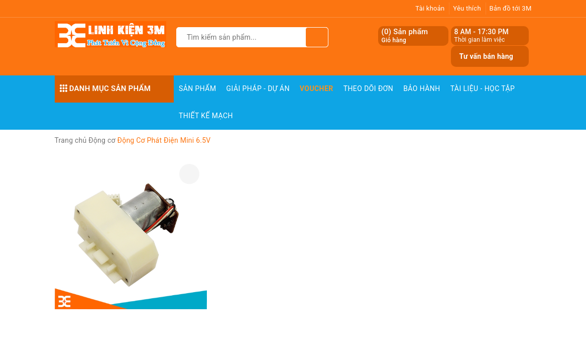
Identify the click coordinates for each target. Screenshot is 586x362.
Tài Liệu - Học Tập (482, 88)
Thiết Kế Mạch (206, 116)
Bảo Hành (421, 88)
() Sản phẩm (404, 36)
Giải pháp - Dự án (258, 88)
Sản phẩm (197, 88)
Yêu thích (467, 8)
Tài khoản (429, 8)
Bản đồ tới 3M (511, 8)
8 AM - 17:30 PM (481, 32)
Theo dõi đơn (368, 88)
